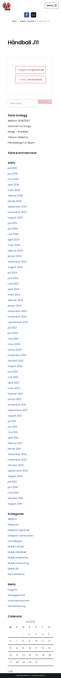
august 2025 (15, 217)
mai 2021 (13, 432)
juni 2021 (12, 426)
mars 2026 (14, 190)
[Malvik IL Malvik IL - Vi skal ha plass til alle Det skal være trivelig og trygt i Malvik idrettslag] (6, 6)
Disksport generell (18, 530)
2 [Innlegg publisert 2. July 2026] (29, 634)
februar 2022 (15, 393)
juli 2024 (12, 272)
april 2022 (13, 382)
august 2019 (15, 503)
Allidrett (12, 519)
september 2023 (18, 322)
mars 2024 (14, 294)
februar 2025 (15, 250)
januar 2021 (14, 448)
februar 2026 (15, 195)
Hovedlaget (15, 541)
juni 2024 (13, 278)
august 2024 (15, 267)
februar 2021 (15, 443)
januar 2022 (14, 399)
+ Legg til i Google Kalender (30, 69)
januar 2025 (15, 256)
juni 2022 (13, 371)
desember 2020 (17, 454)
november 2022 (17, 355)
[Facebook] (26, 14)
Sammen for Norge (19, 126)
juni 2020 (13, 487)
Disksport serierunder (20, 535)
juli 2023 (12, 327)
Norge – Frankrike (18, 131)
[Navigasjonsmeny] (52, 5)
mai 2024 (13, 283)
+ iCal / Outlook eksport (30, 79)
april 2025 (13, 239)
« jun (10, 671)
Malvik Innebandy (18, 557)
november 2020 (17, 459)
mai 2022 (13, 377)
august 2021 (15, 415)
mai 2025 (13, 234)
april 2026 (13, 184)
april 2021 (13, 437)
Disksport (13, 524)
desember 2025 (17, 206)
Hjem (14, 21)
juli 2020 (12, 481)
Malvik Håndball (17, 552)
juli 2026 (12, 168)
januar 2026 (14, 201)
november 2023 (17, 316)
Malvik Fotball (16, 546)
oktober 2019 (15, 498)
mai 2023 (13, 338)
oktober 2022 (15, 360)
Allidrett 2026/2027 (19, 120)
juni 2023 (13, 333)
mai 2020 (13, 492)
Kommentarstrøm (19, 600)
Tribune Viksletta (18, 137)
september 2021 (17, 410)
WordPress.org (16, 606)
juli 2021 (12, 421)
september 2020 (18, 470)
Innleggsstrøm (16, 595)
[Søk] (23, 103)
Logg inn (13, 589)
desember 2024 (17, 261)
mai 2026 (13, 179)
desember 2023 (17, 311)
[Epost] (33, 14)
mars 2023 (14, 344)
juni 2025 (13, 228)
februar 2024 (15, 300)
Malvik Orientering (18, 563)
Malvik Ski (13, 568)
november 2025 (17, 212)
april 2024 (13, 289)
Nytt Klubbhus (16, 574)
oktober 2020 (16, 465)
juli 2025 (12, 223)
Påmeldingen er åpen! (21, 142)
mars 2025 (14, 245)
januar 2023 (14, 349)
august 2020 (15, 476)
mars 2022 (14, 388)
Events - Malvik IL (28, 21)
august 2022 (15, 366)
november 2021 (17, 404)
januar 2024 (15, 305)
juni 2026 (13, 173)
